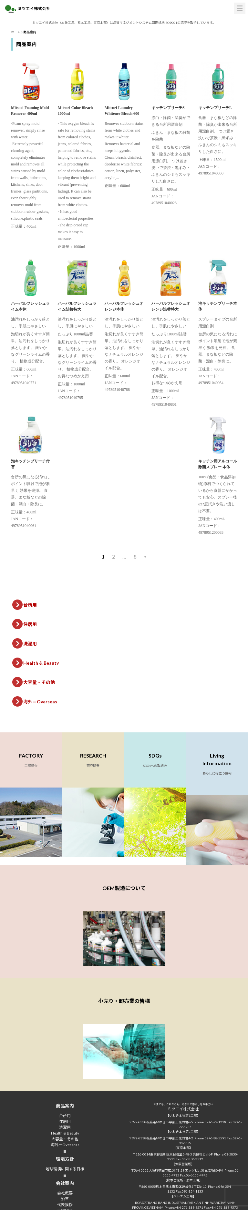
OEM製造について (124, 888)
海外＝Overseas (40, 701)
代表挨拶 (65, 1204)
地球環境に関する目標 (65, 1168)
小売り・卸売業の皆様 (124, 1001)
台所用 (30, 605)
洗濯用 (30, 643)
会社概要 (65, 1193)
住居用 (30, 624)
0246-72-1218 (215, 1122)
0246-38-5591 (215, 1138)
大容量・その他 (39, 682)
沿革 (65, 1198)
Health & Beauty (41, 663)
